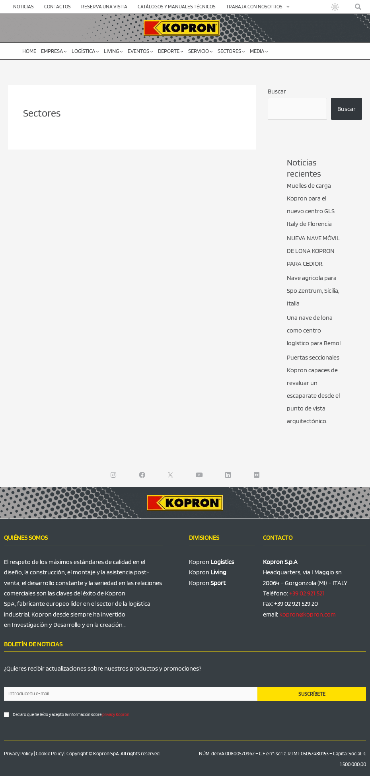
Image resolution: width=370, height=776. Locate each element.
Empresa (54, 51)
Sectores (231, 51)
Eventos (140, 51)
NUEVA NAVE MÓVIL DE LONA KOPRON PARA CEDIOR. (313, 250)
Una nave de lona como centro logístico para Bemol (314, 330)
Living (113, 51)
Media (259, 51)
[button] (358, 7)
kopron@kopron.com (307, 614)
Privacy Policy (18, 754)
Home (29, 51)
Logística (85, 51)
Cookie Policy (50, 754)
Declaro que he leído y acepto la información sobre (71, 714)
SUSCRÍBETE (311, 694)
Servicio (200, 51)
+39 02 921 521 (307, 593)
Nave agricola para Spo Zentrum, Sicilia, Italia (313, 290)
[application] (286, 7)
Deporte (170, 51)
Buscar (277, 91)
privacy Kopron (115, 714)
